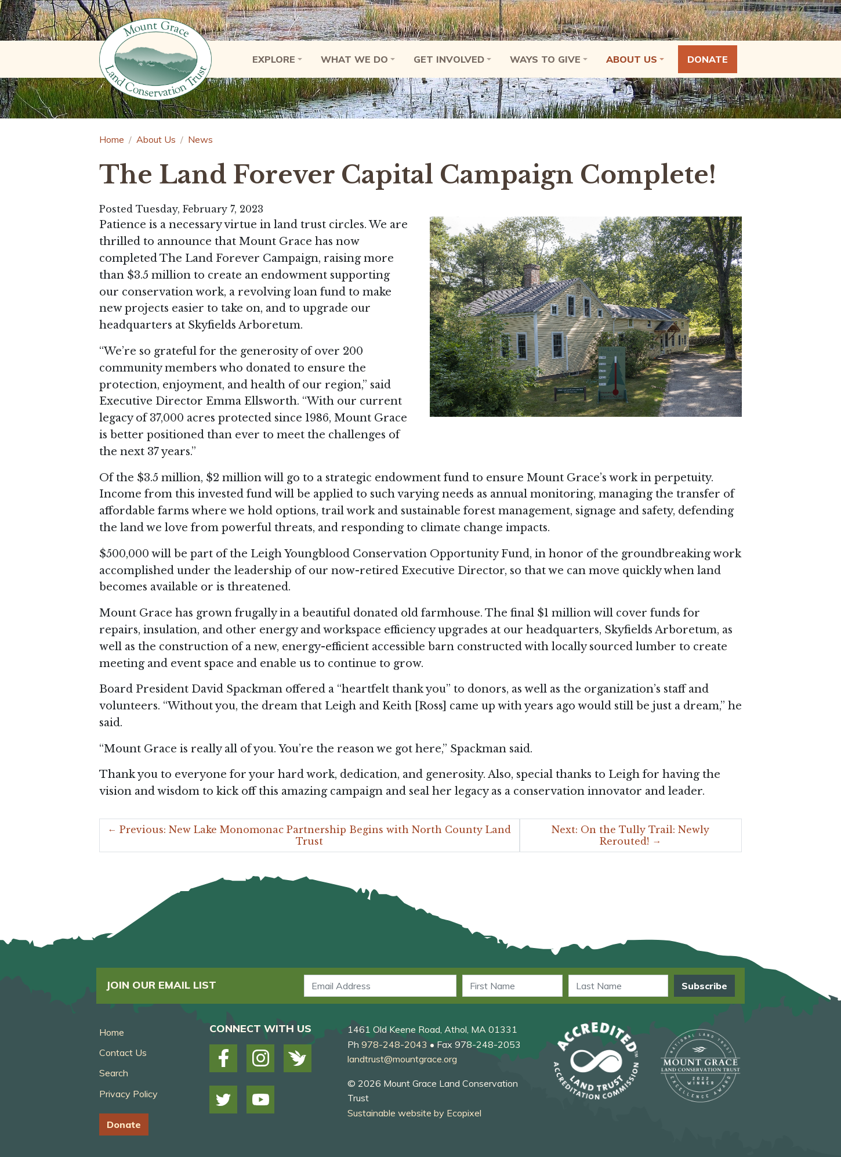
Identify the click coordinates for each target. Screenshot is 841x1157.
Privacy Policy (128, 1094)
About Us (156, 139)
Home (111, 139)
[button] (277, 59)
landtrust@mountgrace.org (402, 1059)
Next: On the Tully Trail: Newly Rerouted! (630, 835)
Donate (124, 1124)
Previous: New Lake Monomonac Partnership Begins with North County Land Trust (309, 835)
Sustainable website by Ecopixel (414, 1113)
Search (113, 1073)
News (200, 139)
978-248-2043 (394, 1044)
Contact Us (123, 1052)
